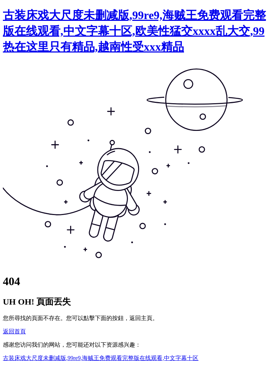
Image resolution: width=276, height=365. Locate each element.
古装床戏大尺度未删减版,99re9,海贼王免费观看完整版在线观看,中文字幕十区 (100, 358)
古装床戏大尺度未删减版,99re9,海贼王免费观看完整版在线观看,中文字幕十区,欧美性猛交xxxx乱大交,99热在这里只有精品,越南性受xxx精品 (134, 31)
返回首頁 (14, 331)
